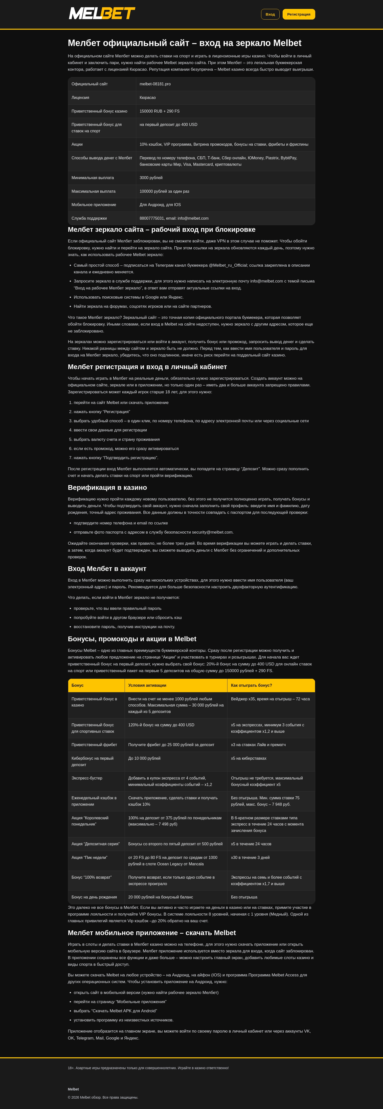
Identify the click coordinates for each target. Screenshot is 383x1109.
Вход (270, 14)
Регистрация (299, 14)
